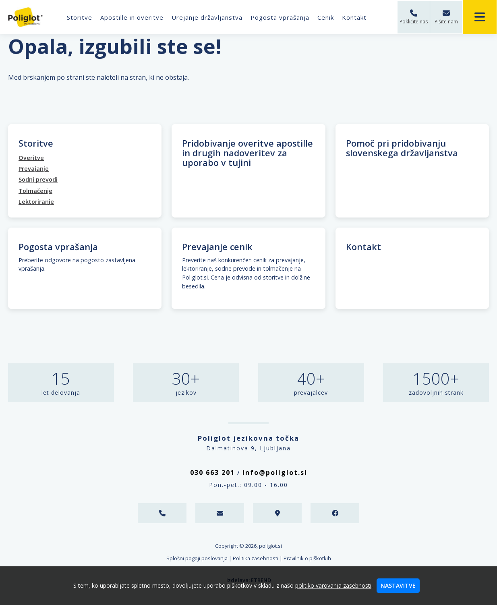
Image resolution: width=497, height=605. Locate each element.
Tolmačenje (35, 191)
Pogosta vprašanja (280, 17)
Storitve (80, 17)
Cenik (326, 17)
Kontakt (355, 17)
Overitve (31, 158)
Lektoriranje (36, 201)
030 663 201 (212, 472)
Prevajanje (34, 168)
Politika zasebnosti (255, 558)
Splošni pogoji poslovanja (197, 558)
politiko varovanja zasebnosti (333, 585)
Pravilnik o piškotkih (307, 558)
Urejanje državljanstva (207, 17)
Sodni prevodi (38, 179)
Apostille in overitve (132, 17)
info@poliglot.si (274, 472)
